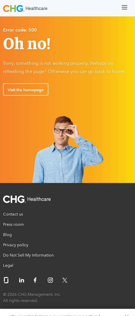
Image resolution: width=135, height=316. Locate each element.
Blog (7, 234)
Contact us (13, 214)
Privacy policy (15, 244)
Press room (13, 224)
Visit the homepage (26, 89)
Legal (8, 265)
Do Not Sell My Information (28, 255)
